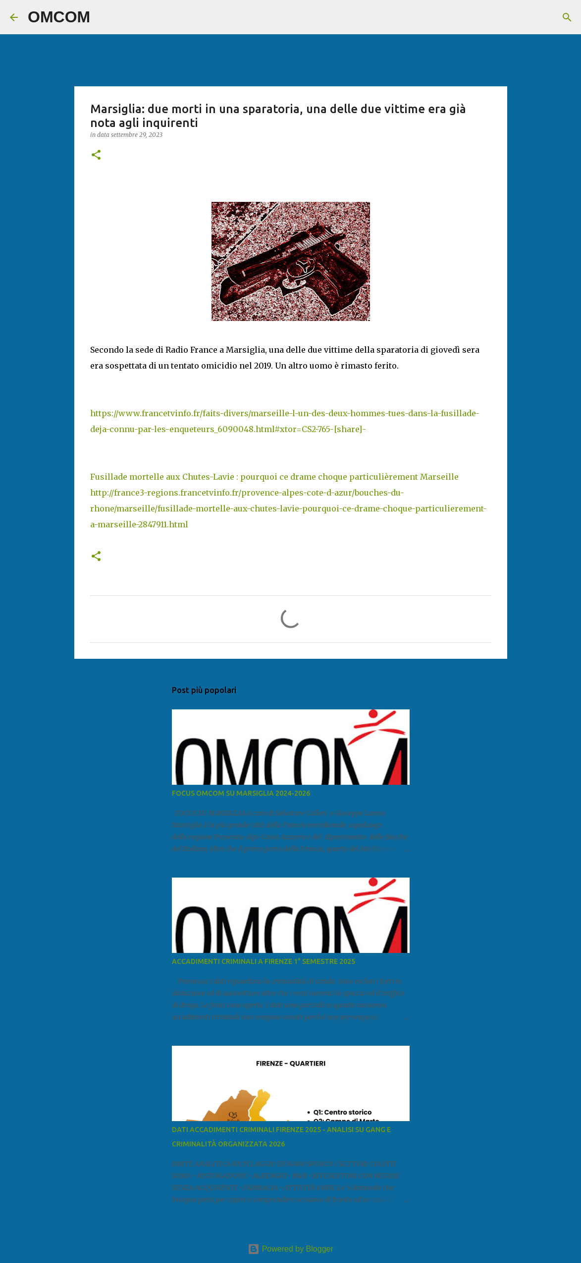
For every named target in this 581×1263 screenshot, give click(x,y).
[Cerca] (104, 17)
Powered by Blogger (290, 1249)
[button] (96, 155)
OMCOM (59, 17)
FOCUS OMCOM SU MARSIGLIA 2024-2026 (241, 793)
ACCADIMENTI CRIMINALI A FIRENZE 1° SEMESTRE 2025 (263, 961)
